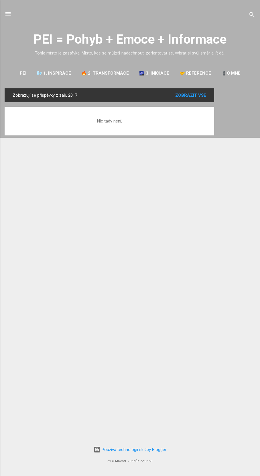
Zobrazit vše (190, 95)
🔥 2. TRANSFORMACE (105, 73)
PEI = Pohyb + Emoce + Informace (130, 39)
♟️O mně (230, 73)
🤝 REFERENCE (195, 73)
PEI (23, 73)
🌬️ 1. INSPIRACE (54, 73)
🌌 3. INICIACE (154, 73)
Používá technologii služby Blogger (130, 449)
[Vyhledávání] (252, 15)
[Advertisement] (237, 174)
